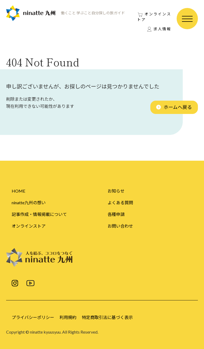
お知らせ (116, 190)
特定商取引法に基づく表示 (107, 317)
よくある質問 (120, 202)
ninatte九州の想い (29, 202)
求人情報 (162, 29)
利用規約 (68, 317)
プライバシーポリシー (33, 317)
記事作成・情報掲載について (39, 214)
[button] (174, 107)
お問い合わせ (120, 225)
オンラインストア (154, 17)
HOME (18, 190)
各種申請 (116, 214)
